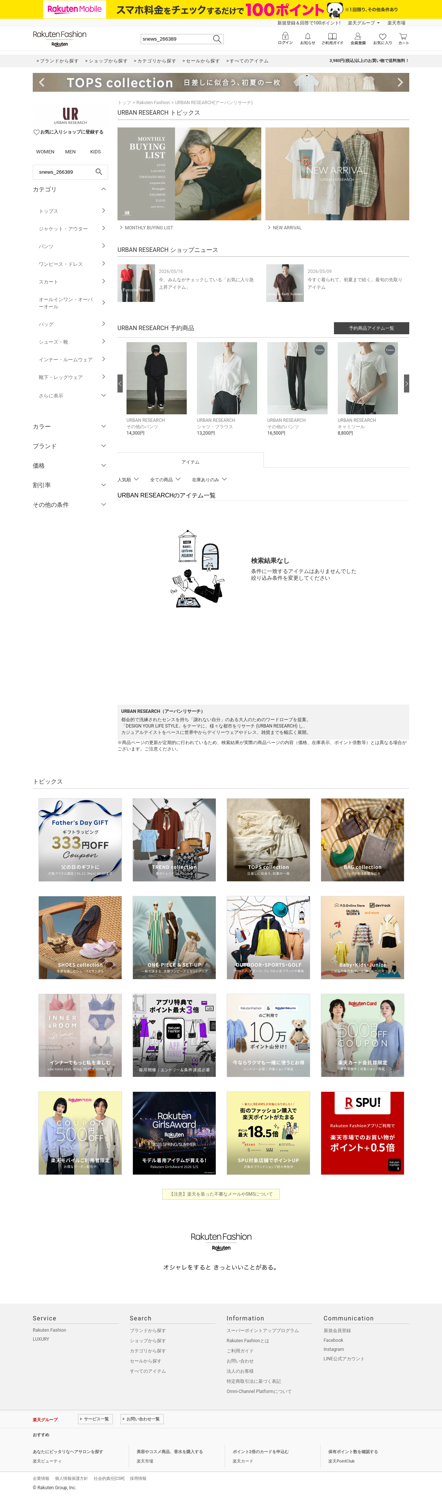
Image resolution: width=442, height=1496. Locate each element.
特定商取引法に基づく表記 (254, 1381)
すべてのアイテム (148, 1371)
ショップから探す (148, 1340)
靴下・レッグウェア (72, 377)
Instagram (334, 1349)
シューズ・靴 (72, 342)
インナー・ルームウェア (72, 359)
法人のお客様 (240, 1371)
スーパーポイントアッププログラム (263, 1330)
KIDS (95, 152)
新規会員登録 (337, 1330)
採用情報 (138, 1478)
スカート (72, 281)
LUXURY (41, 1339)
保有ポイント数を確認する (353, 1451)
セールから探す (146, 1361)
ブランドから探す (148, 1330)
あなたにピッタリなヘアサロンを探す (68, 1451)
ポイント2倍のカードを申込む (261, 1451)
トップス (72, 211)
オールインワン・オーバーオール (72, 303)
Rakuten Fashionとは (248, 1340)
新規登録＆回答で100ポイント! (308, 23)
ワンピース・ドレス (72, 264)
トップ (124, 102)
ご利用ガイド (240, 1351)
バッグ (72, 324)
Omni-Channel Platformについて (259, 1391)
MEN (70, 152)
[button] (158, 394)
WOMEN (45, 152)
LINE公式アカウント (344, 1358)
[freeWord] (70, 172)
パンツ (72, 246)
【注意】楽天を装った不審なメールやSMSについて (221, 1194)
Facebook (333, 1340)
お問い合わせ (240, 1361)
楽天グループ (361, 23)
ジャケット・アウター (72, 228)
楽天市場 (396, 23)
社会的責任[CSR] (109, 1478)
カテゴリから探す (148, 1351)
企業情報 (41, 1478)
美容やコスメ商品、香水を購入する (170, 1451)
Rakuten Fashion (153, 102)
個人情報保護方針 (71, 1478)
